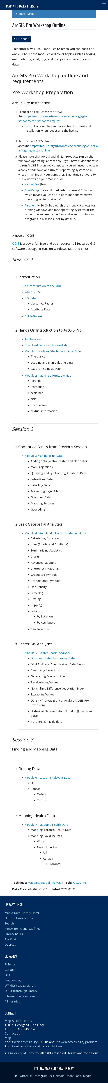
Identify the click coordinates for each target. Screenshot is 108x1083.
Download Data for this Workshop (47, 345)
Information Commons (20, 996)
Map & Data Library (18, 1021)
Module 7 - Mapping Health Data (46, 824)
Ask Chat (10, 939)
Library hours (14, 934)
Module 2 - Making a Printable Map (48, 375)
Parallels (30, 205)
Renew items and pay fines (22, 928)
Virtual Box (32, 184)
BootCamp (32, 190)
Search (9, 923)
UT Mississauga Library (20, 985)
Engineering (13, 980)
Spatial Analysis (51, 882)
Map (8, 1038)
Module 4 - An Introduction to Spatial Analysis (55, 533)
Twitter (21, 1076)
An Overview (33, 339)
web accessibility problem (79, 1042)
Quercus (10, 944)
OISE (8, 975)
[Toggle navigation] (104, 5)
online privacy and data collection (38, 1046)
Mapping (33, 882)
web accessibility (26, 1042)
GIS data (30, 298)
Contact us (12, 1033)
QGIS (15, 243)
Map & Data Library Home (22, 913)
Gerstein (10, 970)
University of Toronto (23, 1053)
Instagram (39, 1076)
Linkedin (57, 1076)
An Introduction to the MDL (43, 286)
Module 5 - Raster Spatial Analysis (47, 653)
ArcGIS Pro (79, 882)
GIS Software (33, 316)
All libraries (12, 1001)
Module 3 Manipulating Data (44, 456)
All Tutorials (22, 39)
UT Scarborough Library (21, 991)
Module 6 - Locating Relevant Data (47, 777)
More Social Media (79, 1076)
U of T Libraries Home (19, 918)
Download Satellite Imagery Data (53, 658)
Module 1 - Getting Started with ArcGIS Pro (53, 351)
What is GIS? (33, 292)
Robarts (10, 964)
